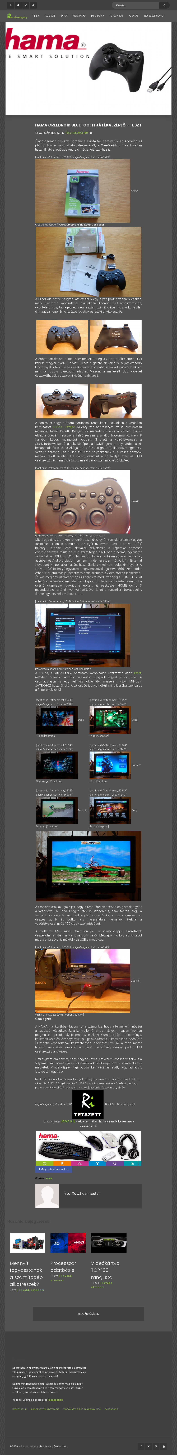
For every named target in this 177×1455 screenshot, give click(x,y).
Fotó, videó (116, 16)
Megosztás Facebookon (54, 1169)
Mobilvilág (79, 16)
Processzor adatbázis (45, 1409)
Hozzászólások (88, 1313)
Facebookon (55, 1399)
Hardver (50, 16)
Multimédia (97, 16)
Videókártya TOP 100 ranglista (105, 1270)
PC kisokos (111, 1409)
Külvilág (134, 16)
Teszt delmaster (76, 132)
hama (48, 1178)
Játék (64, 16)
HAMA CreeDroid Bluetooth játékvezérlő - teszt (88, 125)
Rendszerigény (30, 1446)
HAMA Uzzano (64, 427)
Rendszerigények (154, 16)
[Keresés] (164, 5)
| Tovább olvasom (30, 1289)
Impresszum (19, 1409)
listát (137, 673)
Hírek (36, 16)
